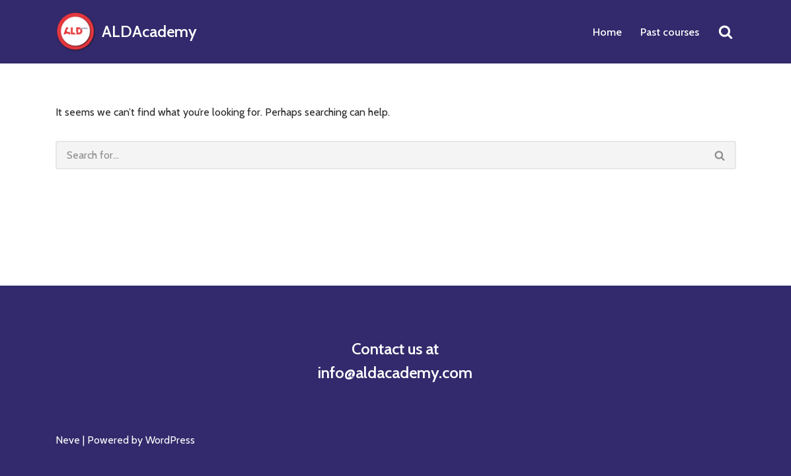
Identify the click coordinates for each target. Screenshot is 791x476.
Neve (68, 440)
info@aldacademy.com (395, 372)
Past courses (669, 32)
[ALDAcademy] (126, 32)
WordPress (170, 440)
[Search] (725, 31)
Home (607, 32)
